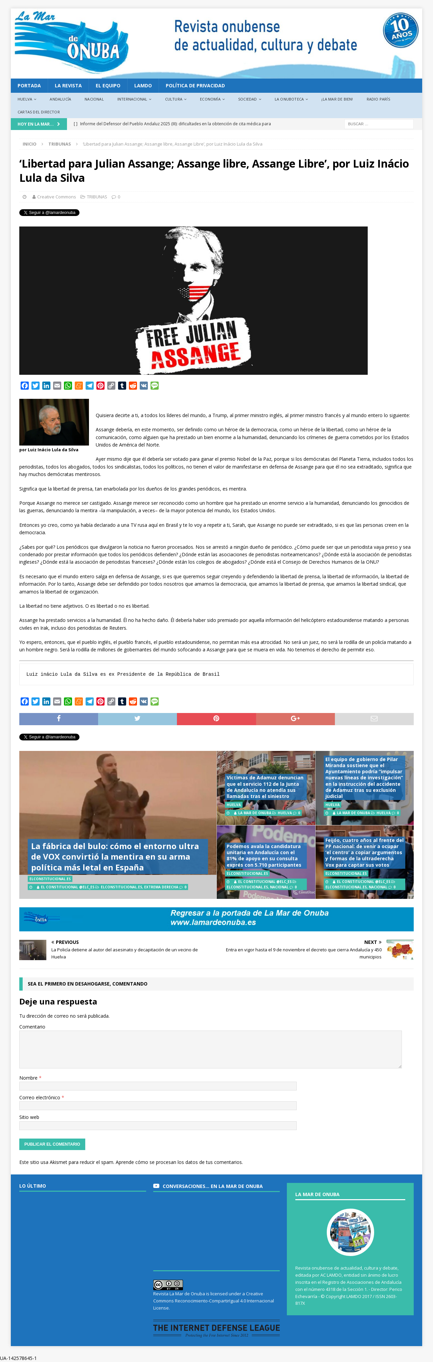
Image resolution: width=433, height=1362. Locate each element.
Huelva (25, 99)
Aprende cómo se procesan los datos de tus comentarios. (179, 1162)
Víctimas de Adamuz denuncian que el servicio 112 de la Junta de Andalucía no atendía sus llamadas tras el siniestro (265, 786)
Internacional (132, 99)
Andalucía (60, 99)
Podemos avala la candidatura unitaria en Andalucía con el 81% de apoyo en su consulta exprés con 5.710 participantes (264, 855)
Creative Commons (56, 197)
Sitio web (29, 1117)
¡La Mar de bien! (337, 99)
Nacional (94, 99)
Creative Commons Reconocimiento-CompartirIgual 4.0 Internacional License (213, 1301)
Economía (210, 99)
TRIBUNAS (97, 197)
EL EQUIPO (108, 85)
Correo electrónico (40, 1097)
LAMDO (143, 85)
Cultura (173, 99)
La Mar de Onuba (254, 812)
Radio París (378, 99)
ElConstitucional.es (121, 887)
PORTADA (29, 85)
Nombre (29, 1078)
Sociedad (247, 99)
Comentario (32, 1026)
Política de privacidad (195, 85)
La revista (68, 85)
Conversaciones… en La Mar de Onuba (213, 1186)
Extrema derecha (161, 887)
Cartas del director (39, 111)
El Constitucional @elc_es (67, 887)
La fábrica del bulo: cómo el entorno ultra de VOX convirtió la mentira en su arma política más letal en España (115, 856)
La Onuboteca (289, 99)
